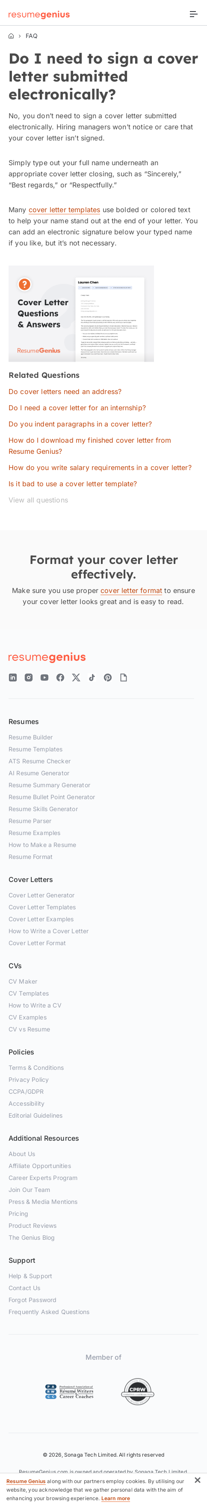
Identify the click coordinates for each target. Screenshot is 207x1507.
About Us (22, 1153)
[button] (197, 1481)
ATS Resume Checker (40, 761)
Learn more (115, 1498)
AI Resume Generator (39, 773)
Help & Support (30, 1275)
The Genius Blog (32, 1237)
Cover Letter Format (37, 942)
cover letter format (131, 590)
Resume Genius (26, 1481)
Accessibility (26, 1103)
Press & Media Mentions (43, 1201)
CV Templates (29, 993)
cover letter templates (65, 209)
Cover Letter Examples (41, 919)
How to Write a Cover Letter (49, 931)
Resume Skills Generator (43, 808)
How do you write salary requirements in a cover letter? (100, 467)
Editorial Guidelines (35, 1115)
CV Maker (23, 981)
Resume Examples (34, 832)
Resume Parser (30, 820)
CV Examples (28, 1017)
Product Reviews (32, 1225)
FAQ (32, 35)
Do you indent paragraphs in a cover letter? (80, 424)
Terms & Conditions (36, 1067)
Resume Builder (31, 737)
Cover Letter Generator (42, 895)
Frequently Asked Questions (49, 1311)
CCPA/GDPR (26, 1091)
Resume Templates (36, 749)
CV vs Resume (29, 1029)
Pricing (18, 1213)
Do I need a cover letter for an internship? (77, 407)
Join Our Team (29, 1189)
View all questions (38, 500)
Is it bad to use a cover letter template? (73, 483)
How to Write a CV (35, 1005)
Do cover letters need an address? (65, 391)
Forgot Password (32, 1299)
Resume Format (31, 856)
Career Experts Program (43, 1177)
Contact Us (25, 1287)
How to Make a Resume (42, 844)
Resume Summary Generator (49, 785)
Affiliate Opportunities (40, 1165)
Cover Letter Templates (42, 907)
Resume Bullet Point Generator (52, 796)
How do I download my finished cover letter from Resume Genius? (90, 446)
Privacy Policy (29, 1079)
